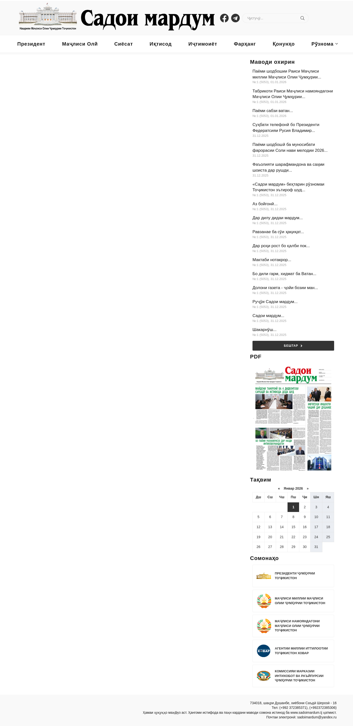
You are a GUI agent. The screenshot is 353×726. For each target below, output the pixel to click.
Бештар (293, 346)
